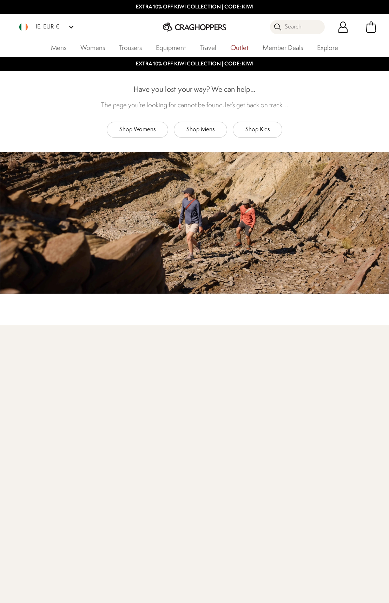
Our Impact (117, 388)
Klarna (202, 502)
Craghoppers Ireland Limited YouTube (231, 561)
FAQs (77, 468)
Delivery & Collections (35, 445)
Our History (146, 445)
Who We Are (213, 388)
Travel (208, 48)
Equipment (171, 48)
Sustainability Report (156, 479)
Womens (92, 48)
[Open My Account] (343, 27)
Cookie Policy (355, 593)
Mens (58, 48)
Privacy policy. (333, 467)
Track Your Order (28, 468)
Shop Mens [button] (200, 130)
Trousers (130, 48)
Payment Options (215, 490)
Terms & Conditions (247, 593)
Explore (327, 48)
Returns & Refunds (30, 457)
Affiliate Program (214, 524)
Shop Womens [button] (137, 130)
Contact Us (84, 445)
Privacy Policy (305, 593)
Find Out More (26, 388)
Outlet (239, 48)
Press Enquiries (88, 457)
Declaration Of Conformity (150, 494)
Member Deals (283, 48)
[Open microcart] (371, 27)
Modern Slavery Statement (151, 514)
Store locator (308, 379)
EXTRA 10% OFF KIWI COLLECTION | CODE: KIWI (194, 7)
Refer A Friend (211, 513)
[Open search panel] (297, 27)
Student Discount (215, 468)
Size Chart (206, 457)
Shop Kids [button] (257, 130)
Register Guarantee (218, 445)
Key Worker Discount (219, 479)
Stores (139, 457)
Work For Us (146, 468)
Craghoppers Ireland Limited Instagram (217, 561)
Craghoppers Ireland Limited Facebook (202, 561)
